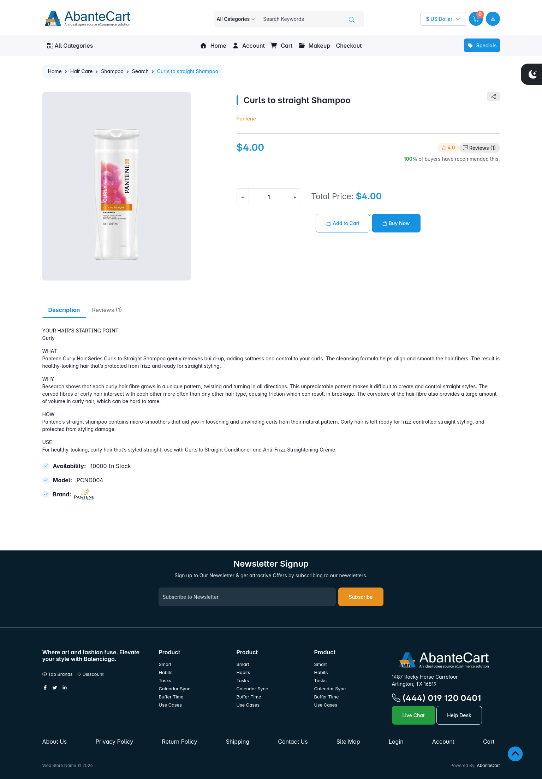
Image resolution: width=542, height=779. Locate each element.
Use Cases (170, 705)
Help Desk (459, 715)
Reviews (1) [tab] (107, 309)
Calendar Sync (175, 688)
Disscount (90, 674)
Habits (166, 672)
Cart (281, 45)
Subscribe (361, 597)
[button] (476, 19)
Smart (165, 664)
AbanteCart (488, 765)
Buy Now (396, 223)
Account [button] (248, 45)
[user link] (493, 19)
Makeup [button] (314, 45)
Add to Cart (342, 223)
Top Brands (57, 674)
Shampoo (112, 71)
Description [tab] (64, 309)
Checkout (349, 45)
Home (213, 45)
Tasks (165, 680)
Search (140, 71)
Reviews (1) (482, 148)
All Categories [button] (70, 45)
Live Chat (414, 715)
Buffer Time (171, 697)
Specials (482, 45)
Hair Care (81, 71)
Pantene (246, 119)
